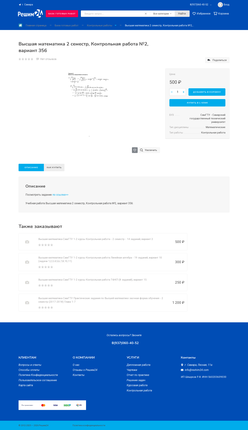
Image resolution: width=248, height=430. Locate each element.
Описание (31, 167)
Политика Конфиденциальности (38, 375)
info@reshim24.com (197, 370)
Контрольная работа (139, 390)
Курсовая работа (137, 385)
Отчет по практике (138, 375)
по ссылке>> (60, 194)
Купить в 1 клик (197, 102)
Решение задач (136, 380)
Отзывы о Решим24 (85, 370)
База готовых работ (62, 13)
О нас (76, 364)
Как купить (55, 167)
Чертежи (132, 370)
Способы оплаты (29, 370)
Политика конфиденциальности (89, 425)
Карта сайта (26, 385)
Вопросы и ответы (30, 364)
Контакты (79, 375)
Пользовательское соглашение (38, 380)
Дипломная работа (138, 364)
